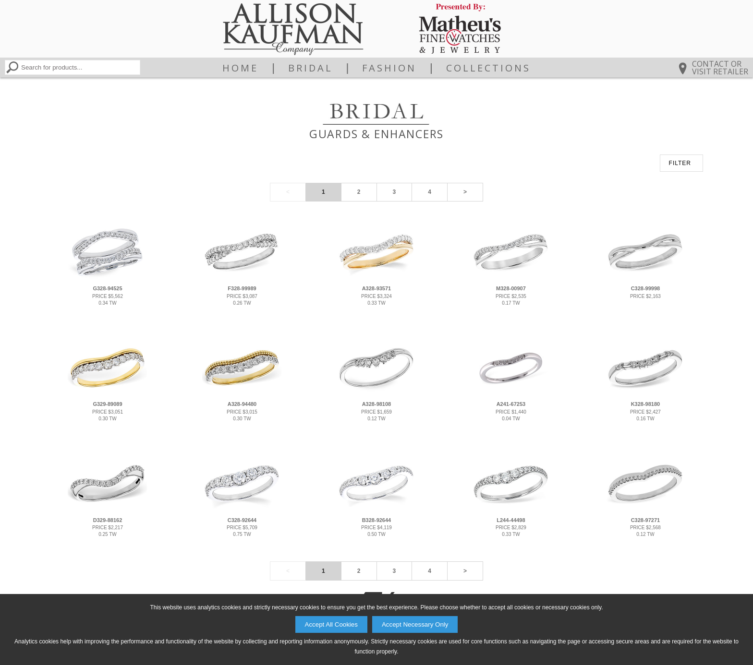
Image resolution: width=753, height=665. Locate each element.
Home (240, 68)
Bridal (310, 68)
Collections (488, 68)
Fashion (389, 68)
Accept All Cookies (331, 624)
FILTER (680, 163)
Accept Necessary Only (415, 624)
